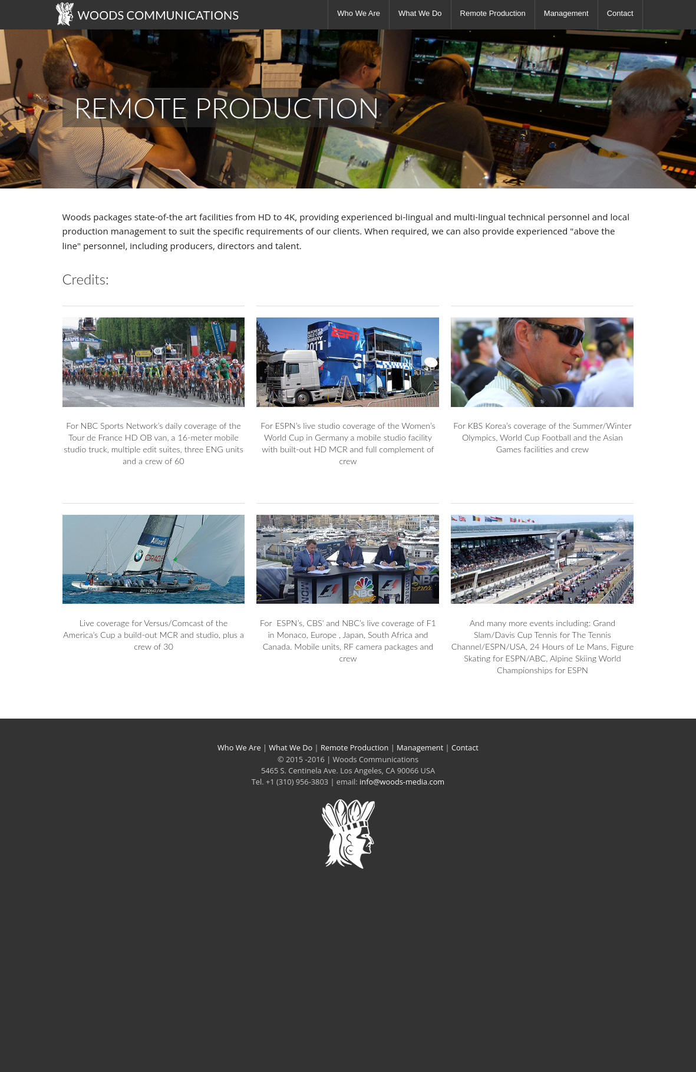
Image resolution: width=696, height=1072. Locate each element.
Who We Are (358, 13)
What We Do (419, 13)
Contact (620, 13)
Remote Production (493, 13)
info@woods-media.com (401, 781)
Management (566, 13)
